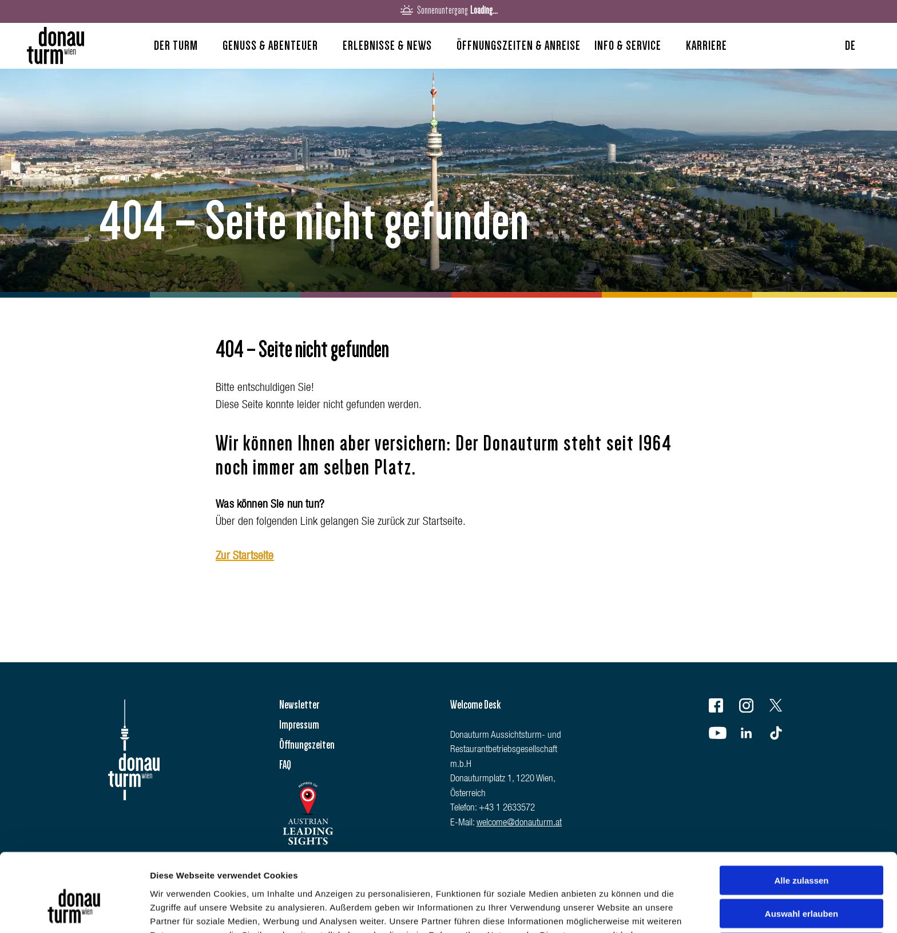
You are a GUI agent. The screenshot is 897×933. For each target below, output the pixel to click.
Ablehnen (801, 886)
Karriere (706, 45)
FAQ (285, 764)
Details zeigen (608, 910)
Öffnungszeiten (307, 744)
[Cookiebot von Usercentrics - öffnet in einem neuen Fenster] (74, 910)
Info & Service (627, 45)
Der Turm (176, 45)
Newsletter (299, 704)
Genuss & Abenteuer (270, 45)
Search (759, 48)
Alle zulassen (801, 819)
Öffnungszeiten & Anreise (519, 45)
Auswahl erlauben (801, 852)
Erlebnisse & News (387, 45)
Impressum (299, 724)
